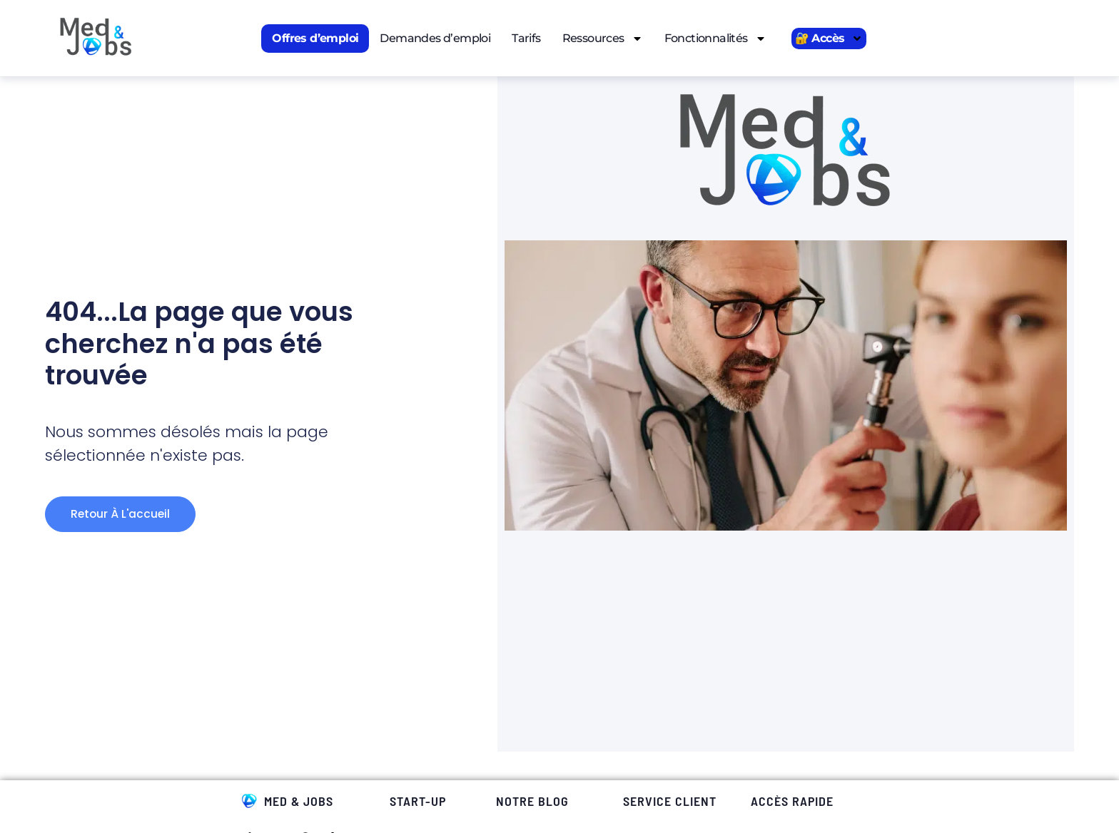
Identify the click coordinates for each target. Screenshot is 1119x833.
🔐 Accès (829, 38)
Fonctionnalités (715, 38)
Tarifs (526, 38)
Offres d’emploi (315, 38)
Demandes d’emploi (435, 38)
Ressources (602, 38)
